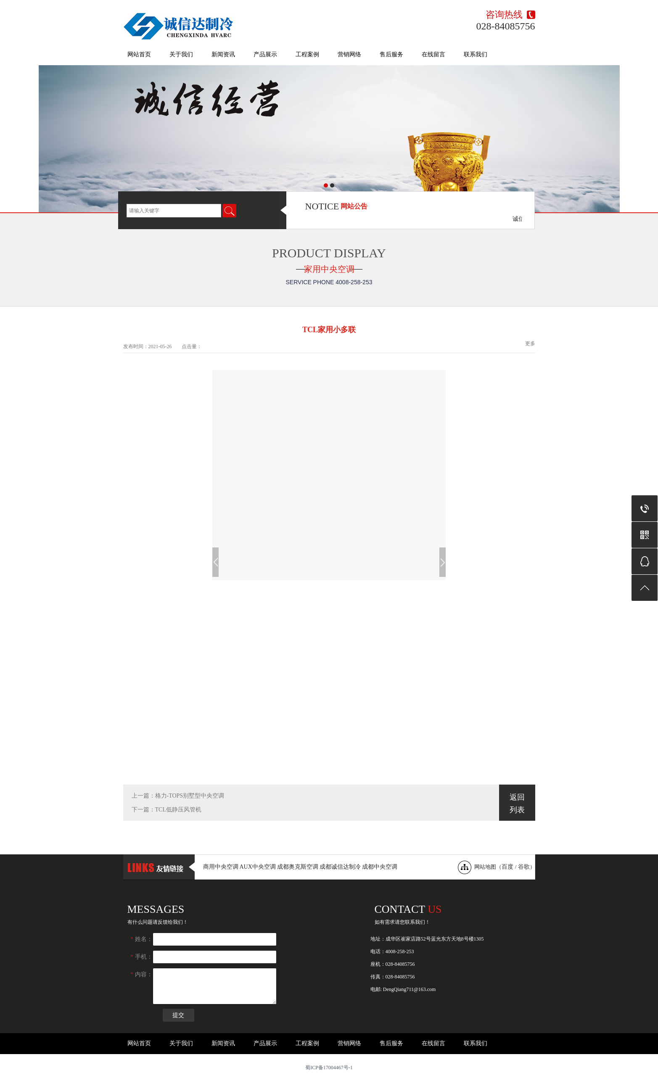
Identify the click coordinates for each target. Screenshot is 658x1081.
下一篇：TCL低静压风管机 (166, 809)
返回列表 (517, 803)
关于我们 (181, 54)
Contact (408, 909)
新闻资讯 (223, 54)
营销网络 (349, 54)
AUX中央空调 (258, 867)
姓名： (141, 939)
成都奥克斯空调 (297, 867)
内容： (141, 974)
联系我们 (475, 54)
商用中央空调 (220, 867)
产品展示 (265, 54)
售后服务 (391, 54)
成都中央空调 (379, 867)
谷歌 (524, 867)
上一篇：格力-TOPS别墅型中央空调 (178, 796)
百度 (507, 867)
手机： (141, 957)
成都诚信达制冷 (340, 867)
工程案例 (307, 54)
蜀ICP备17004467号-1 (329, 1067)
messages (156, 909)
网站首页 (139, 54)
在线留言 (433, 54)
